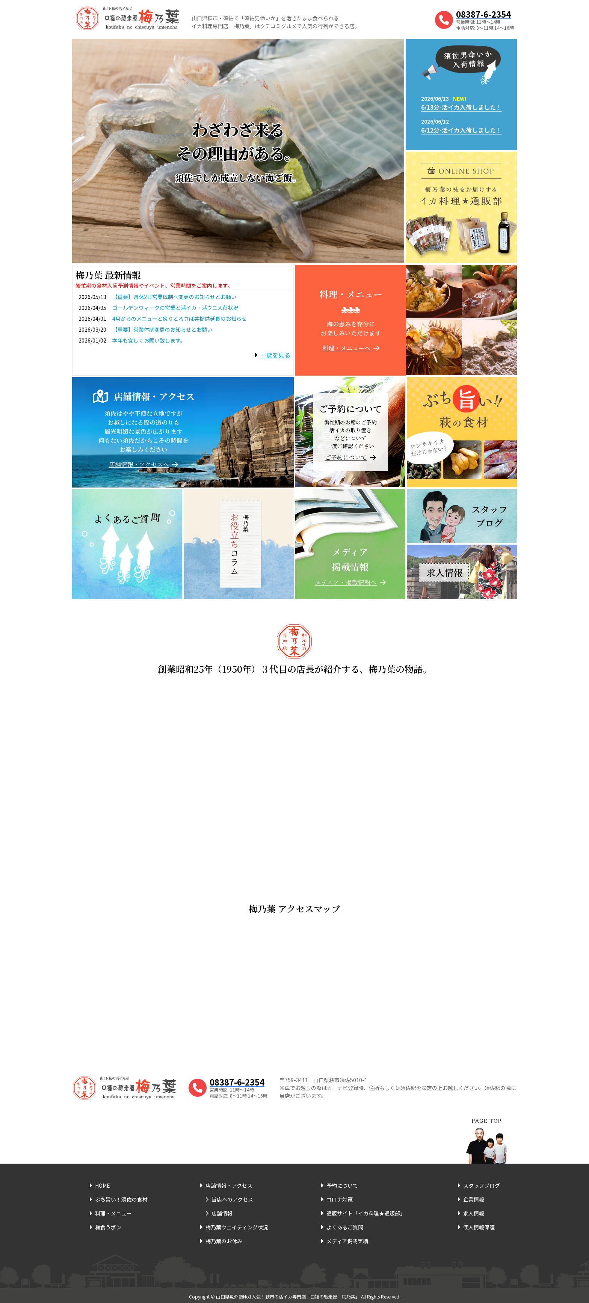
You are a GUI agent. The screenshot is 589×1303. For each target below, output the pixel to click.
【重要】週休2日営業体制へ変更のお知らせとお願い (174, 296)
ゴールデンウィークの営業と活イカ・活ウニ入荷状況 (175, 307)
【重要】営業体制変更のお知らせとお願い (162, 329)
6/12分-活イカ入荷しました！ (461, 129)
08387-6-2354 (483, 14)
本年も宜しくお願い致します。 (149, 340)
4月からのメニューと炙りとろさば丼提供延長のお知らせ (179, 318)
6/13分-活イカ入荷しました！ (461, 107)
